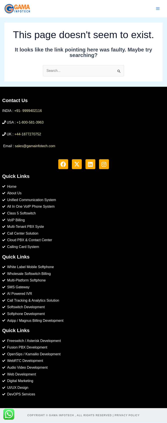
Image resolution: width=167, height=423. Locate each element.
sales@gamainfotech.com (35, 146)
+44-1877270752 (27, 134)
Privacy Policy (127, 415)
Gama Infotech (61, 415)
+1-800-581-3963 (30, 123)
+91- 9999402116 (28, 111)
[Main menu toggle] (158, 9)
